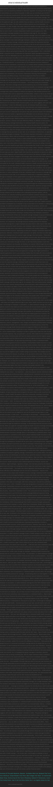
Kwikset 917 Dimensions (39, 778)
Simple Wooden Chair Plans (18, 775)
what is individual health (18, 3)
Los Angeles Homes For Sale (41, 780)
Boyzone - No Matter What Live (29, 773)
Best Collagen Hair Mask (34, 775)
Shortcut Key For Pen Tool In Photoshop (19, 778)
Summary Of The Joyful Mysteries (9, 773)
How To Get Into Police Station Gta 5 (22, 780)
